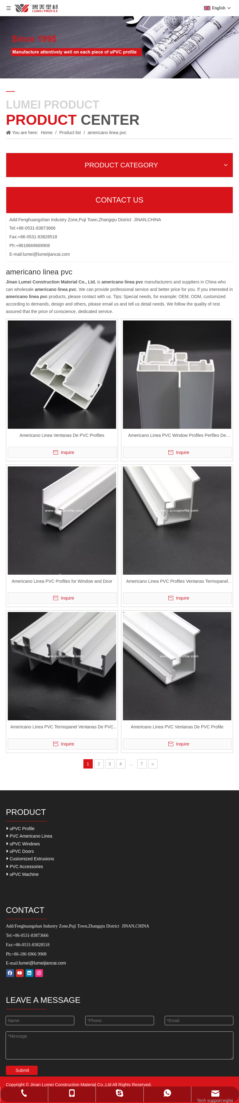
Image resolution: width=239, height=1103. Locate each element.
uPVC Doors (20, 851)
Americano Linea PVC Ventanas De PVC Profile (177, 726)
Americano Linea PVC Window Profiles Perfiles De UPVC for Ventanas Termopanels (177, 436)
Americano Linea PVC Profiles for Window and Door (62, 581)
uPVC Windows (23, 843)
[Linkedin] (29, 973)
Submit (22, 1070)
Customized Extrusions (30, 858)
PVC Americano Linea (29, 836)
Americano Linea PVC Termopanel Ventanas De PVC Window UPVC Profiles (61, 727)
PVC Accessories (25, 866)
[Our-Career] (119, 47)
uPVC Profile (21, 828)
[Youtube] (20, 973)
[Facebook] (10, 973)
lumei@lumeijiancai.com (46, 254)
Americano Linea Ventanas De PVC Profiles (62, 435)
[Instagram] (39, 973)
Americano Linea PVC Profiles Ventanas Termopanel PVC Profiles (177, 582)
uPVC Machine (23, 874)
